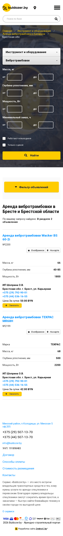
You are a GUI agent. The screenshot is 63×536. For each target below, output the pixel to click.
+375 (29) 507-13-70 (18, 432)
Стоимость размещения (18, 468)
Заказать (12, 305)
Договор (8, 455)
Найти (31, 155)
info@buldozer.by (12, 443)
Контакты (9, 475)
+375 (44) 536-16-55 (15, 296)
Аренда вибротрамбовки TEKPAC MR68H (28, 319)
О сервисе (8, 511)
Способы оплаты (14, 461)
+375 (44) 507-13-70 (18, 437)
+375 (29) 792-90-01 (15, 292)
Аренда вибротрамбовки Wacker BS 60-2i (30, 237)
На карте (53, 250)
